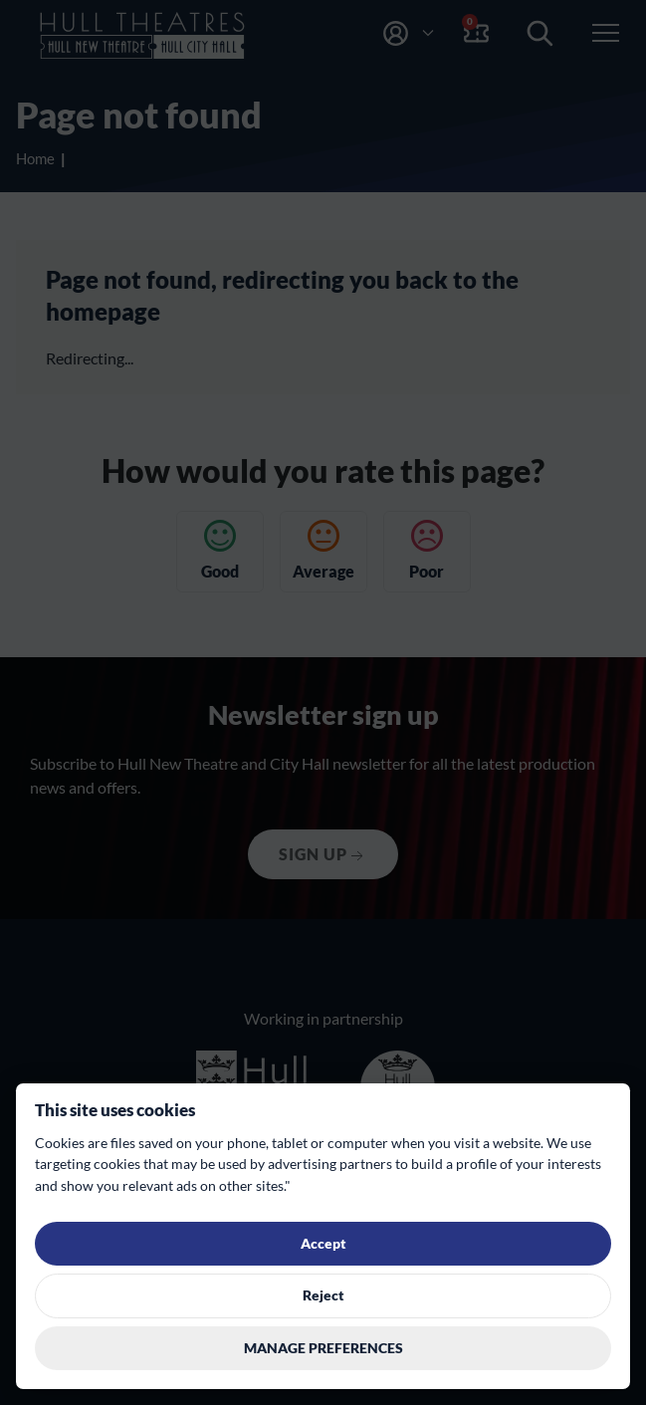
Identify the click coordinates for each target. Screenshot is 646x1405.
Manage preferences (323, 1348)
